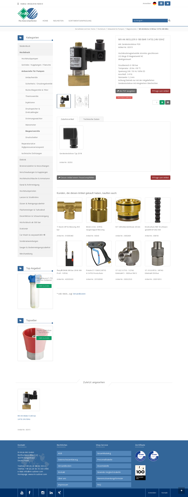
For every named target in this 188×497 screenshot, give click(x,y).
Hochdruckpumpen (30, 58)
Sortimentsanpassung (80, 20)
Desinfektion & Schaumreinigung (34, 216)
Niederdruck (25, 46)
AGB (60, 453)
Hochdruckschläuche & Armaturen (35, 178)
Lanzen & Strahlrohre (29, 197)
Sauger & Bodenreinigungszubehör (35, 247)
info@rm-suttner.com (33, 471)
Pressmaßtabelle (104, 459)
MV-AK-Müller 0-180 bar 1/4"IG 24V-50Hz (153, 29)
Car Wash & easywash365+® (32, 235)
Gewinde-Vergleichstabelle (109, 472)
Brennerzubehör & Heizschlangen (34, 166)
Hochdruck (101, 29)
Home (45, 20)
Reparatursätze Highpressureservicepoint (33, 145)
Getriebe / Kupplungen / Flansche (36, 65)
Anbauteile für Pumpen (116, 29)
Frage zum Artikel (160, 91)
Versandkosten (79, 294)
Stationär (24, 228)
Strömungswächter (33, 118)
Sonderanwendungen (29, 241)
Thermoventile (31, 96)
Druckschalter (31, 137)
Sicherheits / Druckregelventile (38, 83)
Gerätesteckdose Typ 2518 (71, 153)
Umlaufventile (31, 77)
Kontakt (61, 472)
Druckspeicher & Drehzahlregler (32, 110)
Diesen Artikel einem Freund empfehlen (76, 177)
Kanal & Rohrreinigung (29, 184)
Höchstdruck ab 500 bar (30, 222)
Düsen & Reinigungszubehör (32, 203)
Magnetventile (132, 29)
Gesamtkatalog (104, 453)
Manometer (30, 125)
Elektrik (23, 159)
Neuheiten (58, 20)
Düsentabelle (103, 466)
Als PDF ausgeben (126, 91)
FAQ (99, 485)
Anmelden (147, 3)
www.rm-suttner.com (37, 474)
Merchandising (26, 253)
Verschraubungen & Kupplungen (34, 172)
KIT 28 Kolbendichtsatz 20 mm (128, 227)
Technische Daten (91, 119)
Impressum (63, 485)
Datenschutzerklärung (68, 459)
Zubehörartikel (67, 119)
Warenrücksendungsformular (110, 478)
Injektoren (30, 102)
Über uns (62, 478)
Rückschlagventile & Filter (36, 90)
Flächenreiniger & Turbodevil (32, 210)
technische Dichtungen (32, 153)
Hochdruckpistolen (28, 191)
